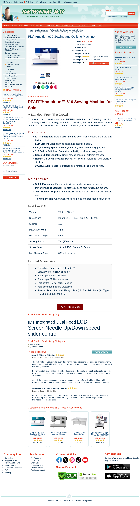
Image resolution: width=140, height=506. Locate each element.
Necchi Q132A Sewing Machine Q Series (58, 433)
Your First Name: (8, 166)
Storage (10, 62)
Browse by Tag (37, 468)
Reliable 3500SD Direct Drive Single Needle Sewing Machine (13, 107)
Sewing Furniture (11, 53)
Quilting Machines (11, 40)
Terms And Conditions (13, 468)
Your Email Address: (10, 171)
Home (31, 30)
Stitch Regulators (11, 76)
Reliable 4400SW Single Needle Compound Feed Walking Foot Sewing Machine (13, 150)
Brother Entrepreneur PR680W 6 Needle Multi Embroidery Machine (100, 434)
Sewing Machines (11, 35)
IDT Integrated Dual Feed (52, 322)
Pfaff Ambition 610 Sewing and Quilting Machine (127, 119)
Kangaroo (10, 69)
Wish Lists (29, 2)
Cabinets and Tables (14, 55)
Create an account (71, 2)
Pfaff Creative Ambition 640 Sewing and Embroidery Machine (124, 89)
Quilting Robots (10, 73)
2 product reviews (100, 57)
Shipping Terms (11, 460)
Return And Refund (12, 463)
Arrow (9, 67)
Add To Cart (7, 102)
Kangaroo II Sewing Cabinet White (79, 433)
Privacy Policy (10, 465)
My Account (7, 2)
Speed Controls (10, 78)
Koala (9, 71)
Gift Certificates (40, 2)
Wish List (34, 463)
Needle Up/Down (65, 328)
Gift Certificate (37, 465)
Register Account (38, 470)
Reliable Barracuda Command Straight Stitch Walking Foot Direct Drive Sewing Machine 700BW (13, 135)
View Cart (52, 2)
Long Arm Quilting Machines (14, 47)
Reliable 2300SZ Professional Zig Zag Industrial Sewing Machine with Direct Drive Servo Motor (13, 120)
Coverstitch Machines (12, 42)
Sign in (60, 2)
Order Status (18, 2)
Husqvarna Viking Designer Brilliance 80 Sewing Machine (13, 95)
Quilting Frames (12, 57)
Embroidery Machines (12, 37)
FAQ (6, 470)
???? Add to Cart (70, 306)
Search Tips (124, 16)
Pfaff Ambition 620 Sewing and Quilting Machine (37, 434)
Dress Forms (11, 60)
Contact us (9, 458)
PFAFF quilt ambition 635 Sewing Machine (123, 78)
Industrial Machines (11, 44)
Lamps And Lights (13, 64)
